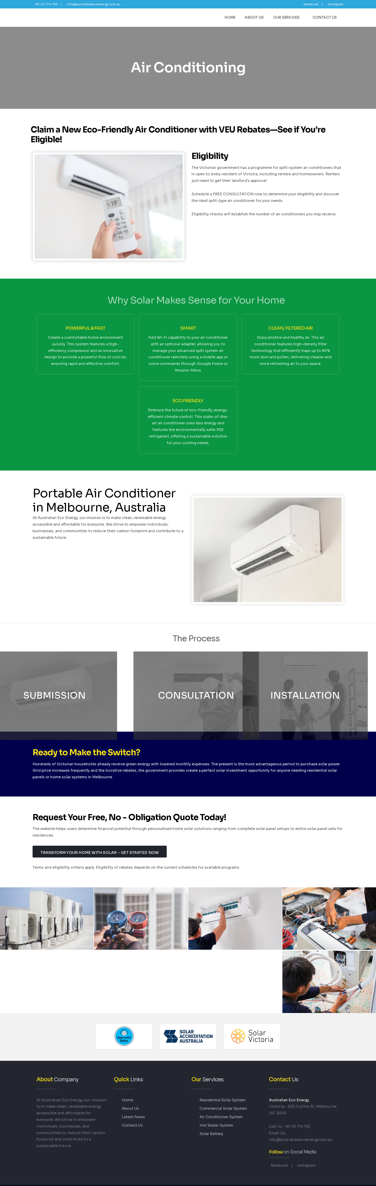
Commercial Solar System (223, 1103)
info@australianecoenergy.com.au (93, 4)
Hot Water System (216, 1120)
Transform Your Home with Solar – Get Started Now (100, 846)
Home (233, 17)
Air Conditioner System (221, 1112)
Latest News (133, 1112)
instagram (335, 4)
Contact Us (326, 17)
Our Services (290, 17)
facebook (310, 4)
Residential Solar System (223, 1095)
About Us (257, 17)
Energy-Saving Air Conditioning (57, 17)
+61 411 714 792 (46, 4)
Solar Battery (211, 1129)
